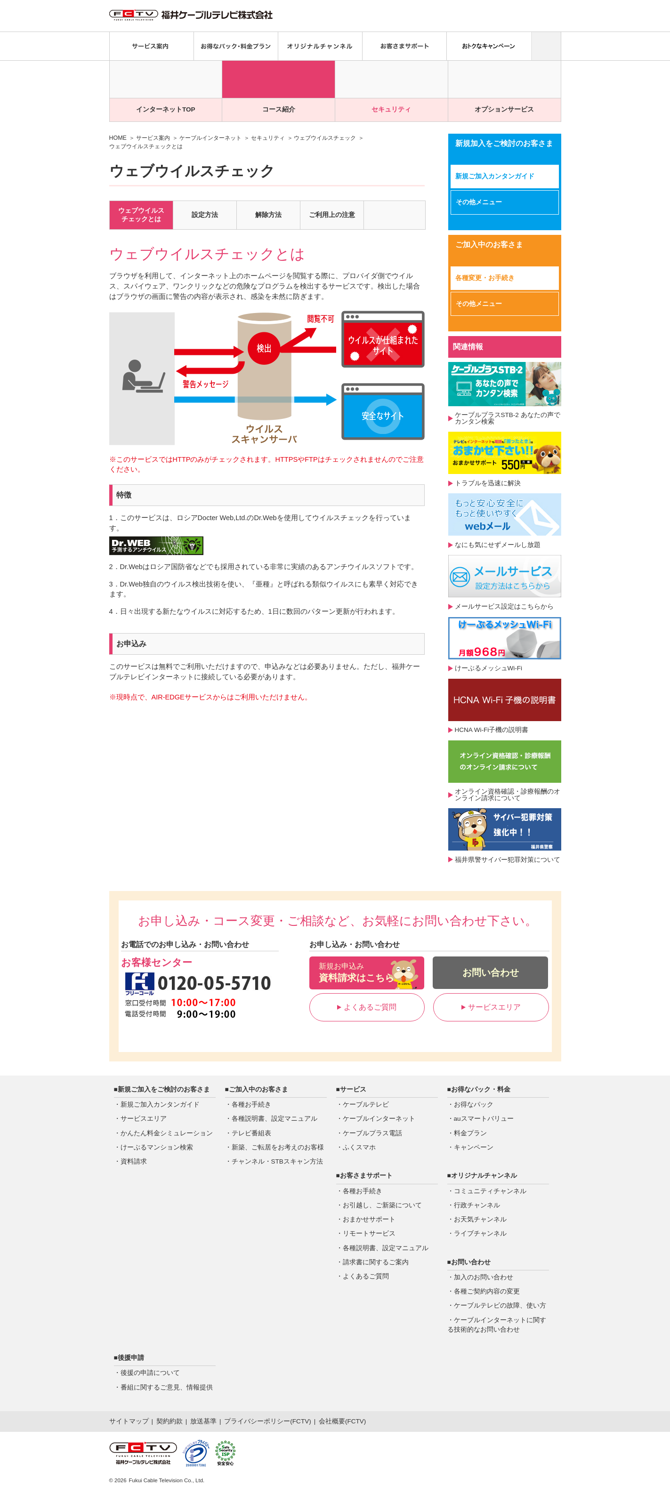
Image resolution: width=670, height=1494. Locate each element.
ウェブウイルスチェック (325, 138)
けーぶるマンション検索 (157, 1147)
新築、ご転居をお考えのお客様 (278, 1147)
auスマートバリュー (484, 1118)
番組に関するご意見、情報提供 (167, 1387)
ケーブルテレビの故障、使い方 (500, 1305)
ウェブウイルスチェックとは (141, 215)
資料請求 (134, 1161)
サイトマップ (129, 1421)
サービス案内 (153, 138)
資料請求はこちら (367, 972)
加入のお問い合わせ (483, 1277)
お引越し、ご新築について (382, 1205)
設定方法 (205, 214)
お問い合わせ (490, 972)
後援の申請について (150, 1372)
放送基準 (203, 1421)
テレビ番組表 (251, 1133)
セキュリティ (391, 109)
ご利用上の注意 (332, 214)
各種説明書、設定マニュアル (274, 1118)
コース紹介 (278, 109)
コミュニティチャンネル (490, 1191)
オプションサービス (504, 109)
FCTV (300, 1421)
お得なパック (473, 1104)
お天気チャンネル (480, 1219)
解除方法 (268, 214)
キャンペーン (473, 1147)
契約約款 (169, 1421)
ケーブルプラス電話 (372, 1133)
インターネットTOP (165, 109)
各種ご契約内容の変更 (487, 1291)
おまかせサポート (369, 1219)
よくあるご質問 (366, 1007)
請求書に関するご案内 (376, 1262)
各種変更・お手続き (485, 277)
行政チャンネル (477, 1205)
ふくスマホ (359, 1147)
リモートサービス (369, 1233)
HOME (118, 138)
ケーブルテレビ (366, 1104)
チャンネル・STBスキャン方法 (277, 1161)
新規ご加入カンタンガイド (494, 176)
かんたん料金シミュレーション (167, 1133)
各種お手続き (251, 1104)
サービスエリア (491, 1007)
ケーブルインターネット (210, 138)
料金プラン (470, 1133)
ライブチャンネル (480, 1233)
